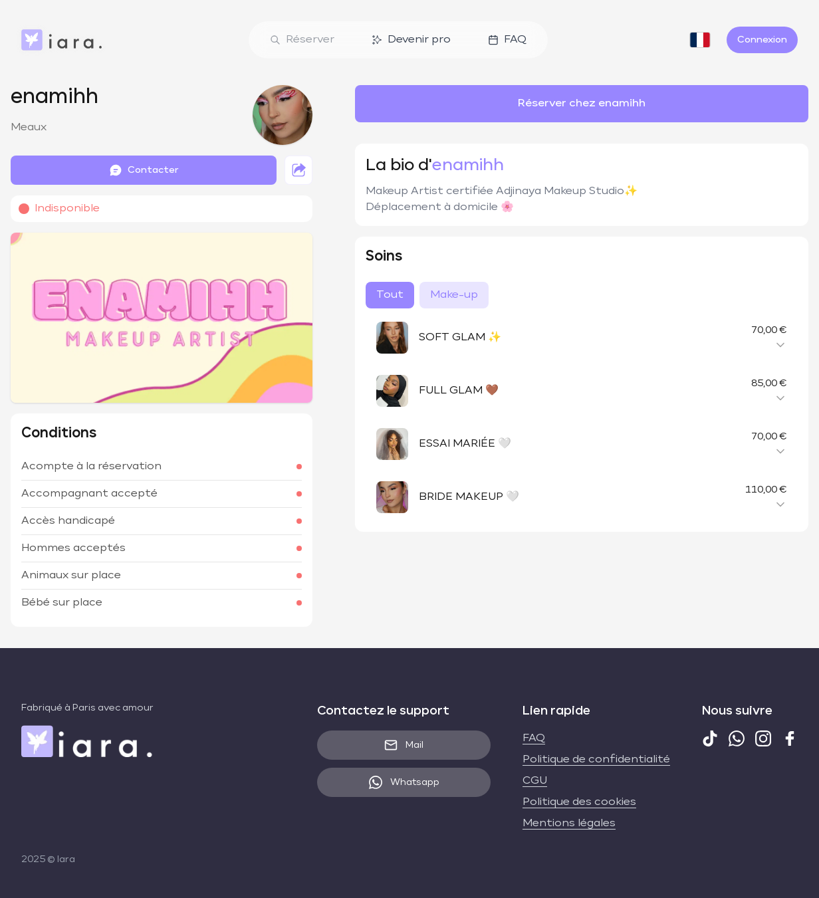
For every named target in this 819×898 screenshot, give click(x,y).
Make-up (454, 295)
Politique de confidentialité (596, 759)
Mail (403, 745)
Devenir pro (411, 40)
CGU (535, 781)
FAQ (507, 40)
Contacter (144, 170)
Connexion (762, 40)
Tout (390, 295)
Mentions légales (569, 823)
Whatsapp (404, 782)
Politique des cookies (579, 802)
